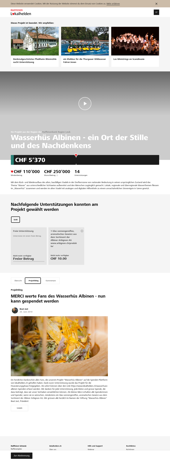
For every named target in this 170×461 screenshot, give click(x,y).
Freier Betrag (23, 259)
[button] (156, 12)
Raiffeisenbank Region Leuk (56, 132)
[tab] (15, 219)
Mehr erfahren (113, 3)
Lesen (19, 409)
